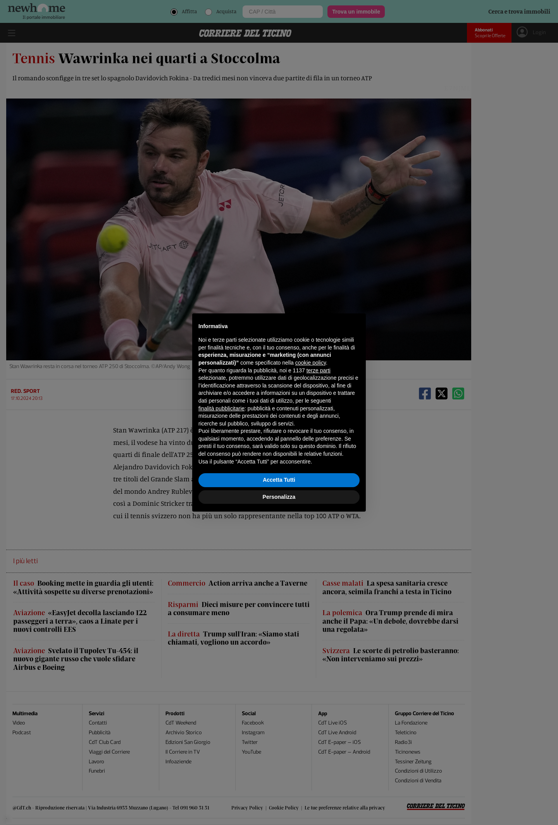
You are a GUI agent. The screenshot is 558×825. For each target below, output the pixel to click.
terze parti (319, 370)
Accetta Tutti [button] (279, 480)
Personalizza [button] (279, 497)
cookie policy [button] (310, 363)
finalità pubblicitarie (221, 408)
